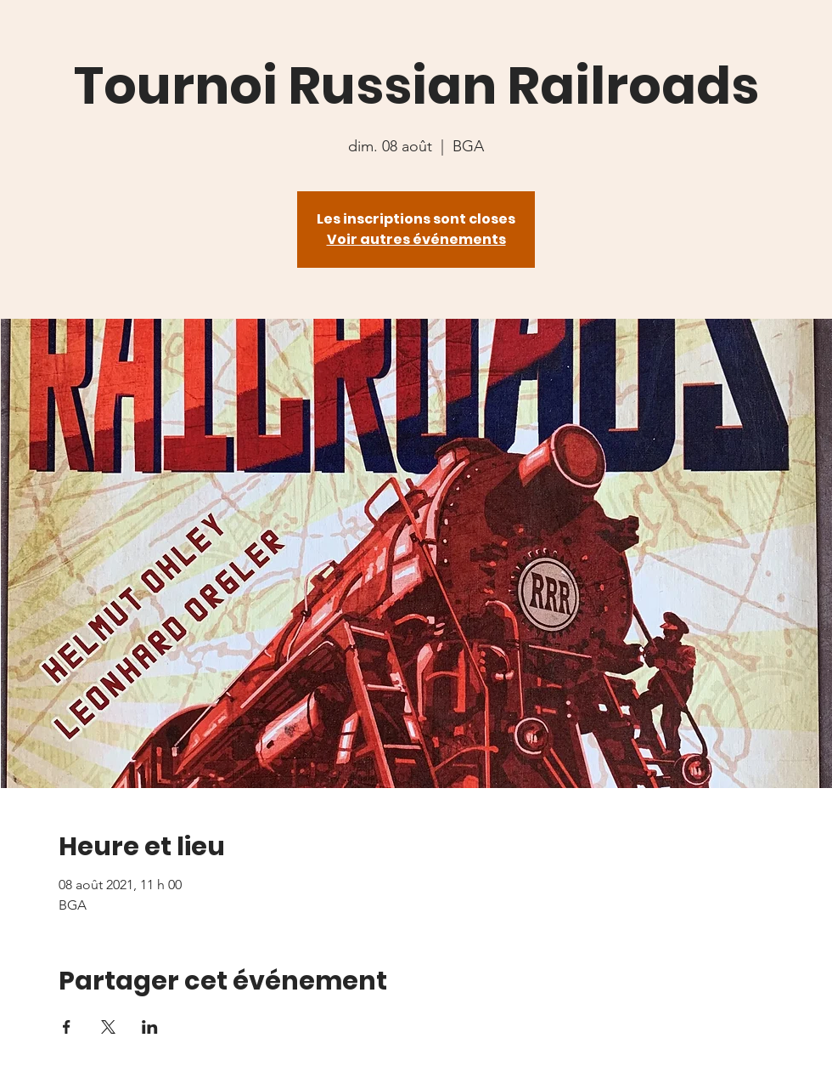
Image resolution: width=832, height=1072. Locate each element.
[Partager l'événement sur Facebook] (67, 1027)
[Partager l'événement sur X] (108, 1027)
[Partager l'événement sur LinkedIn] (150, 1027)
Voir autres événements (416, 239)
